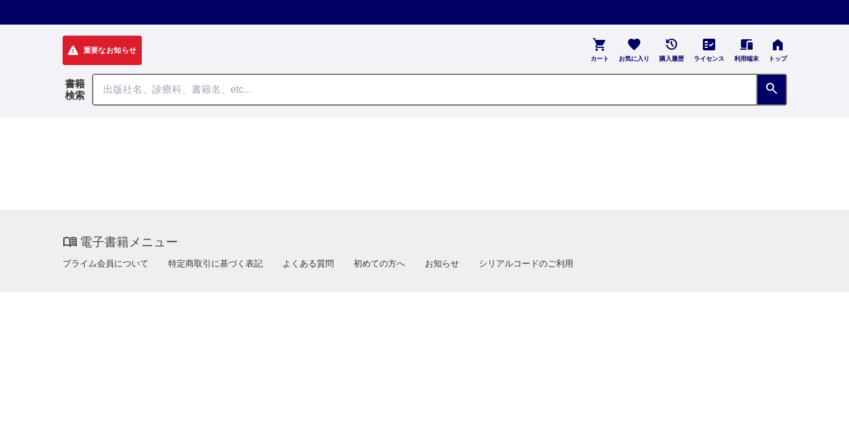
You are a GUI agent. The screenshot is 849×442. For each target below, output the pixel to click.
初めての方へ (379, 263)
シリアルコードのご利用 (526, 263)
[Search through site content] (425, 89)
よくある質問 (308, 263)
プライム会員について (106, 263)
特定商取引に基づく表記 (215, 263)
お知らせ (442, 263)
